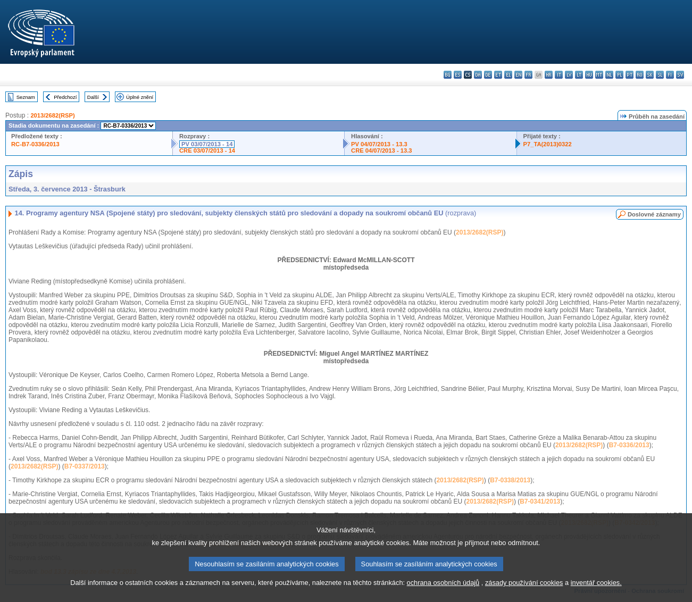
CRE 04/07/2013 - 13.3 (381, 150)
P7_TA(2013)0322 (547, 144)
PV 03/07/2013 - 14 (206, 144)
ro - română (640, 75)
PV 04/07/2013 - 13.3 (379, 144)
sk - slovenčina (650, 75)
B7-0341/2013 (540, 501)
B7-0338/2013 (510, 480)
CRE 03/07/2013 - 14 (207, 150)
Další (93, 97)
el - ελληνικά (508, 75)
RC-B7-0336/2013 (35, 144)
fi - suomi (670, 75)
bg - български (448, 75)
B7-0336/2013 (629, 445)
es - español (458, 75)
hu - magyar (589, 75)
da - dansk (478, 75)
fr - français (528, 75)
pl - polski (619, 75)
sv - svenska (680, 75)
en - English (518, 75)
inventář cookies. (596, 594)
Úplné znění (139, 97)
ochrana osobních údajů (443, 594)
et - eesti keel (498, 75)
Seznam (25, 97)
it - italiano (559, 75)
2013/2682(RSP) (52, 115)
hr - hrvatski (549, 75)
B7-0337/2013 (84, 466)
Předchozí (65, 97)
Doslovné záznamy (654, 214)
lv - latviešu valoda (569, 75)
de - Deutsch (488, 75)
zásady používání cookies (524, 594)
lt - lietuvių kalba (579, 75)
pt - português (629, 75)
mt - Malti (599, 75)
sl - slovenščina (660, 75)
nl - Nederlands (609, 75)
